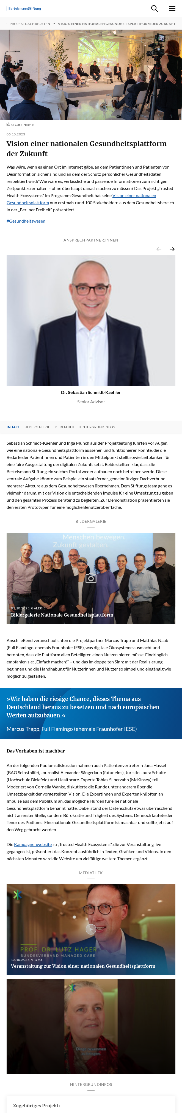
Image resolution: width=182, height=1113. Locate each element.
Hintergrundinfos (97, 427)
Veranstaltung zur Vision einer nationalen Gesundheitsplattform (83, 966)
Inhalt (13, 427)
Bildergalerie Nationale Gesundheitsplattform (62, 615)
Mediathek (64, 427)
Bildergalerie (36, 427)
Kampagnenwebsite (33, 844)
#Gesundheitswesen (26, 220)
